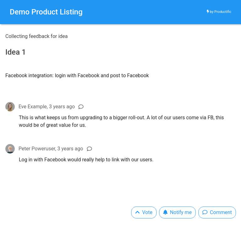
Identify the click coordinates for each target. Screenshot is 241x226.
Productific (222, 12)
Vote (144, 212)
